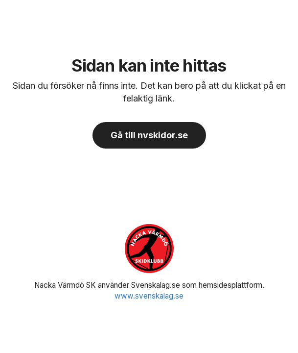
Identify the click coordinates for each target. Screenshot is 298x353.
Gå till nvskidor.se (149, 135)
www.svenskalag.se (149, 296)
